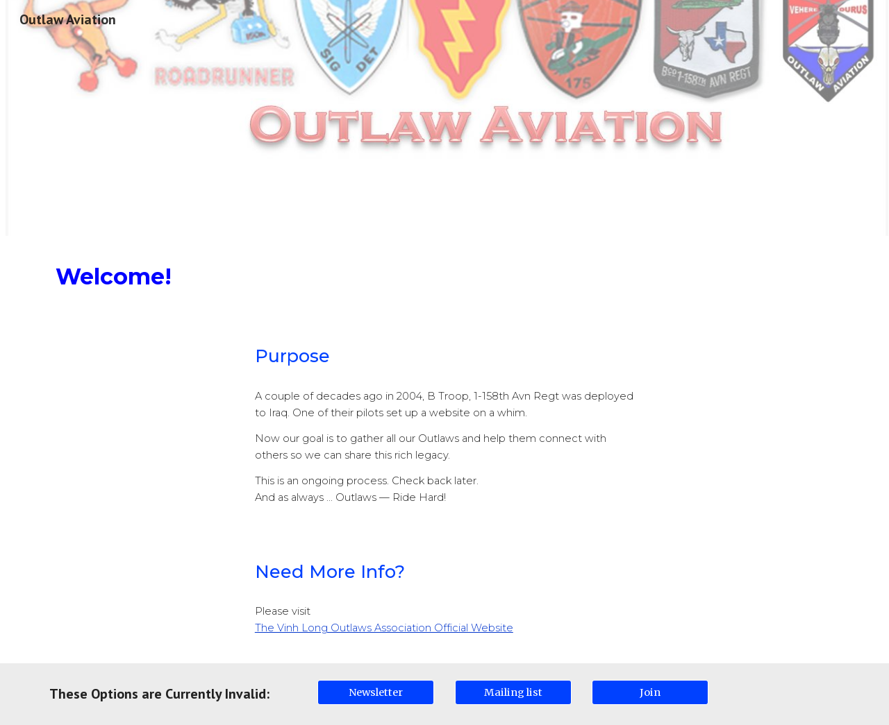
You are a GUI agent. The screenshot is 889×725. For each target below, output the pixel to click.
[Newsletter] (375, 692)
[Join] (650, 692)
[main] (444, 276)
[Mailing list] (513, 692)
